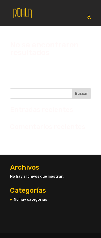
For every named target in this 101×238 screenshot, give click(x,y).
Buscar (81, 93)
